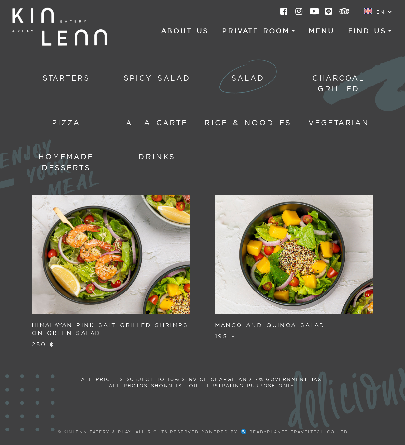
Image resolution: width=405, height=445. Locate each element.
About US (185, 31)
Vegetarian (338, 123)
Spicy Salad (157, 78)
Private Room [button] (256, 31)
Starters (66, 78)
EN (378, 11)
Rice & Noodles (248, 123)
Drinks (157, 157)
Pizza (66, 123)
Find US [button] (367, 31)
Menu (322, 31)
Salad (248, 78)
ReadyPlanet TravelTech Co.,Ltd (294, 432)
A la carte (157, 123)
